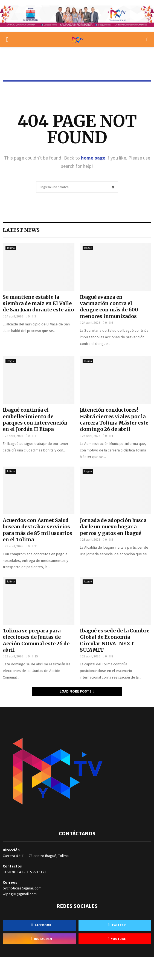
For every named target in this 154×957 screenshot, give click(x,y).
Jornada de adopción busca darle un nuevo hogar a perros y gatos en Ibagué (113, 526)
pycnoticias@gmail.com (22, 888)
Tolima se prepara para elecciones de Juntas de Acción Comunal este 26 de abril (36, 640)
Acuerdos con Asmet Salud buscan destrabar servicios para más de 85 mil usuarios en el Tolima (37, 530)
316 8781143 (13, 871)
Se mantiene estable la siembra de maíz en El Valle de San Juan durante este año (38, 303)
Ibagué (88, 248)
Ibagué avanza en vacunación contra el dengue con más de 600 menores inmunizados (109, 306)
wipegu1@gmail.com (20, 893)
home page (93, 158)
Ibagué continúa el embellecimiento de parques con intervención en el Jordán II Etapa (35, 419)
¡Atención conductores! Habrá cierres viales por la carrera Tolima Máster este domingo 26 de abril (114, 419)
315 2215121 (36, 871)
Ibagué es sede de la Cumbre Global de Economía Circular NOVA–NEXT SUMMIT (114, 640)
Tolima (11, 248)
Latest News (21, 230)
